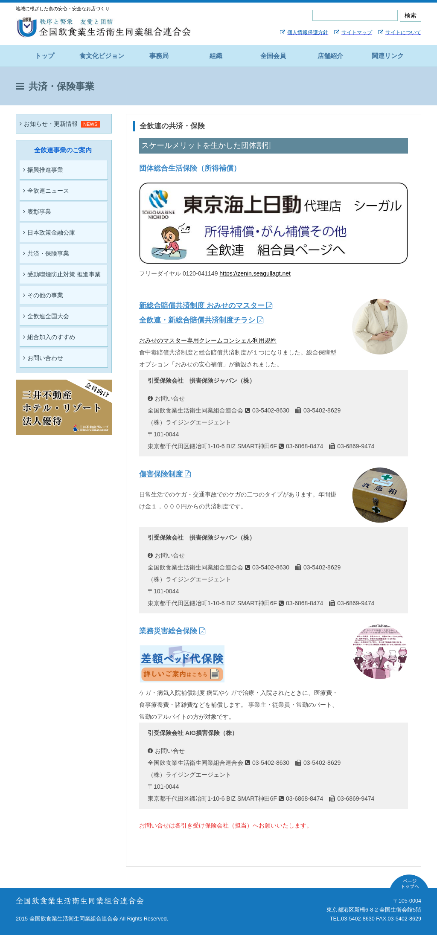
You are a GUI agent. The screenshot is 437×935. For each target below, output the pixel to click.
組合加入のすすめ (49, 337)
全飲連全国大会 (46, 316)
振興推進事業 (43, 169)
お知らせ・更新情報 (49, 123)
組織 (216, 55)
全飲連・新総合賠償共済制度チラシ (201, 320)
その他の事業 (43, 295)
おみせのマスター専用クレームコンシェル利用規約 (208, 340)
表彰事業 (37, 211)
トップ (44, 55)
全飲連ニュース (46, 190)
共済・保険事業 (46, 253)
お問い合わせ (43, 357)
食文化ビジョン (101, 55)
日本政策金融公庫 (49, 232)
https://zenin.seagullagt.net (255, 273)
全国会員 (273, 55)
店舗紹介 (330, 55)
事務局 (159, 55)
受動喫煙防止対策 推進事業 (62, 274)
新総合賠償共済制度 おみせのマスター (205, 306)
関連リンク (388, 55)
